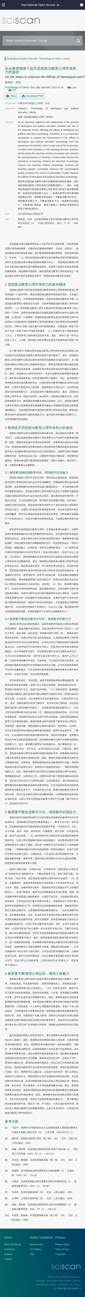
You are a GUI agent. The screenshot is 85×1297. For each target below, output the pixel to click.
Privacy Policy (62, 1244)
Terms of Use (62, 1249)
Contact (8, 1254)
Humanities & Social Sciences (22, 58)
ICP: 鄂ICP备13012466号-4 (67, 1288)
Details (66, 58)
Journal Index (36, 1244)
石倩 (18, 82)
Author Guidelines (41, 1237)
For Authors (35, 1249)
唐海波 (9, 82)
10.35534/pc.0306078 (30, 214)
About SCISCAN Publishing (12, 1247)
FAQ (32, 1254)
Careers (8, 1259)
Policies (60, 1237)
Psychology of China (50, 58)
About (8, 1237)
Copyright (60, 1254)
